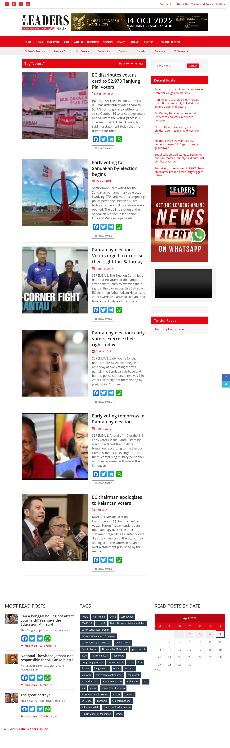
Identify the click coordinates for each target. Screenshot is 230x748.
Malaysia (53, 42)
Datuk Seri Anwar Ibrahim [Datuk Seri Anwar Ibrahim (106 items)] (95, 643)
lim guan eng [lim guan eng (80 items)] (101, 674)
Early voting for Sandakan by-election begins (118, 168)
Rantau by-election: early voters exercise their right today (116, 345)
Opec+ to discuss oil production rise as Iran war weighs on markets (179, 91)
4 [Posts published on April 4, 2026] (210, 647)
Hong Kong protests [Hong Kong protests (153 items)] (92, 668)
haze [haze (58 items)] (84, 662)
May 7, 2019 (101, 181)
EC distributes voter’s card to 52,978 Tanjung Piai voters (117, 80)
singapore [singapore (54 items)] (102, 706)
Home (27, 42)
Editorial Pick (170, 42)
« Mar (158, 682)
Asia (66, 42)
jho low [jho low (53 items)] (85, 674)
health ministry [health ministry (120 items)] (100, 662)
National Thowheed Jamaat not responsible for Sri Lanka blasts (47, 671)
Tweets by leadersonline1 (170, 329)
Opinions (124, 51)
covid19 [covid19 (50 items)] (101, 636)
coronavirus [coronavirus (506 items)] (128, 630)
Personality (104, 51)
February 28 (48, 730)
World (78, 42)
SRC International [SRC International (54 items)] (122, 706)
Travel (135, 42)
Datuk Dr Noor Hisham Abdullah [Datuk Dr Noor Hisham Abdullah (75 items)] (128, 636)
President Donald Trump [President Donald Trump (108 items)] (95, 700)
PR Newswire (180, 51)
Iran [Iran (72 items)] (141, 668)
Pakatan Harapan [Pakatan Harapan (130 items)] (112, 687)
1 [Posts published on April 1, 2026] (179, 647)
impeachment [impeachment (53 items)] (115, 668)
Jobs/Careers (82, 51)
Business (93, 42)
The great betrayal (36, 709)
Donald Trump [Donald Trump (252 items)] (89, 655)
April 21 (46, 699)
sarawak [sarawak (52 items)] (129, 700)
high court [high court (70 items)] (118, 662)
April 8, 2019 (101, 436)
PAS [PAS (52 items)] (84, 693)
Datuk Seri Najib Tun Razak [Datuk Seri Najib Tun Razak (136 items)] (96, 649)
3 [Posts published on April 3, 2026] (200, 647)
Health (122, 42)
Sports (108, 42)
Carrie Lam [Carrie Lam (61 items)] (99, 630)
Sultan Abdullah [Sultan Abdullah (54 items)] (90, 712)
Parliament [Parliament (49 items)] (133, 687)
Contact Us (167, 4)
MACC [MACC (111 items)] (117, 674)
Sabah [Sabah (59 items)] (116, 700)
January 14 (48, 659)
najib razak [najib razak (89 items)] (133, 681)
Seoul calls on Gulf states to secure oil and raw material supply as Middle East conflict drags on (179, 158)
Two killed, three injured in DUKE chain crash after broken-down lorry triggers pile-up (179, 172)
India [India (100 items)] (131, 668)
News (39, 42)
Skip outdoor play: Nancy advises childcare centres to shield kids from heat (177, 130)
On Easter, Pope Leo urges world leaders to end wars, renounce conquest (175, 116)
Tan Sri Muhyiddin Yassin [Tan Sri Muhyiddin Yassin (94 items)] (117, 712)
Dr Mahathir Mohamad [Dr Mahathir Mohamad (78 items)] (114, 655)
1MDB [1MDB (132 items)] (85, 630)
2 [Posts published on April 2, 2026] (190, 647)
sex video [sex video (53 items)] (87, 706)
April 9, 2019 (101, 358)
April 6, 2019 (101, 523)
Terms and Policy (202, 4)
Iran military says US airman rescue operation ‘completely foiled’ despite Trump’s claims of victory (177, 103)
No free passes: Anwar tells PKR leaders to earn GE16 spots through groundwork (179, 144)
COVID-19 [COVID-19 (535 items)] (87, 636)
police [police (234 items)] (103, 693)
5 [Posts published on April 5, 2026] (220, 647)
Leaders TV (60, 51)
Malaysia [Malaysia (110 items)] (86, 681)
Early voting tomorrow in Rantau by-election (119, 425)
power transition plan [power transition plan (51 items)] (123, 693)
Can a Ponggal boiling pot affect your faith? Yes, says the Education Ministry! (47, 634)
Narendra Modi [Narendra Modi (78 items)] (90, 687)
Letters (220, 4)
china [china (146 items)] (113, 630)
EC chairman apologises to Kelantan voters (111, 510)
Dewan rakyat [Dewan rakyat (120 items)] (123, 649)
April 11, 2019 (102, 275)
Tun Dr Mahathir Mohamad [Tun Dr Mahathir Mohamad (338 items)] (96, 719)
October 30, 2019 (104, 94)
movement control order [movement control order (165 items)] (109, 681)
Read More (103, 148)
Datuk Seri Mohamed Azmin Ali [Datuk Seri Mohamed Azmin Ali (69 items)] (131, 643)
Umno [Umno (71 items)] (119, 719)
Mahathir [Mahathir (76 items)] (130, 674)
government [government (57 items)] (138, 655)
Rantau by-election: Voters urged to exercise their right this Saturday (115, 259)
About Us (182, 4)
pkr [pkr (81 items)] (93, 693)
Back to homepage (131, 63)
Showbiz (141, 51)
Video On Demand (35, 51)
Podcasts (160, 51)
